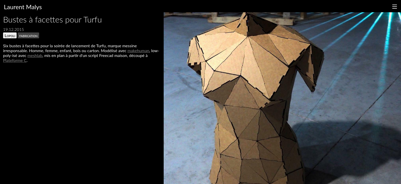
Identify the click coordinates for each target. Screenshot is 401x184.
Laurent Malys (23, 6)
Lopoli (10, 35)
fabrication (28, 35)
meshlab (34, 55)
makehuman (138, 50)
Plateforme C (15, 60)
